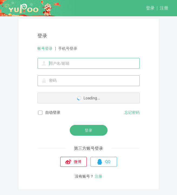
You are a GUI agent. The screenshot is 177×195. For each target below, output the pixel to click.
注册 (164, 8)
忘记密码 (132, 112)
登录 (150, 8)
